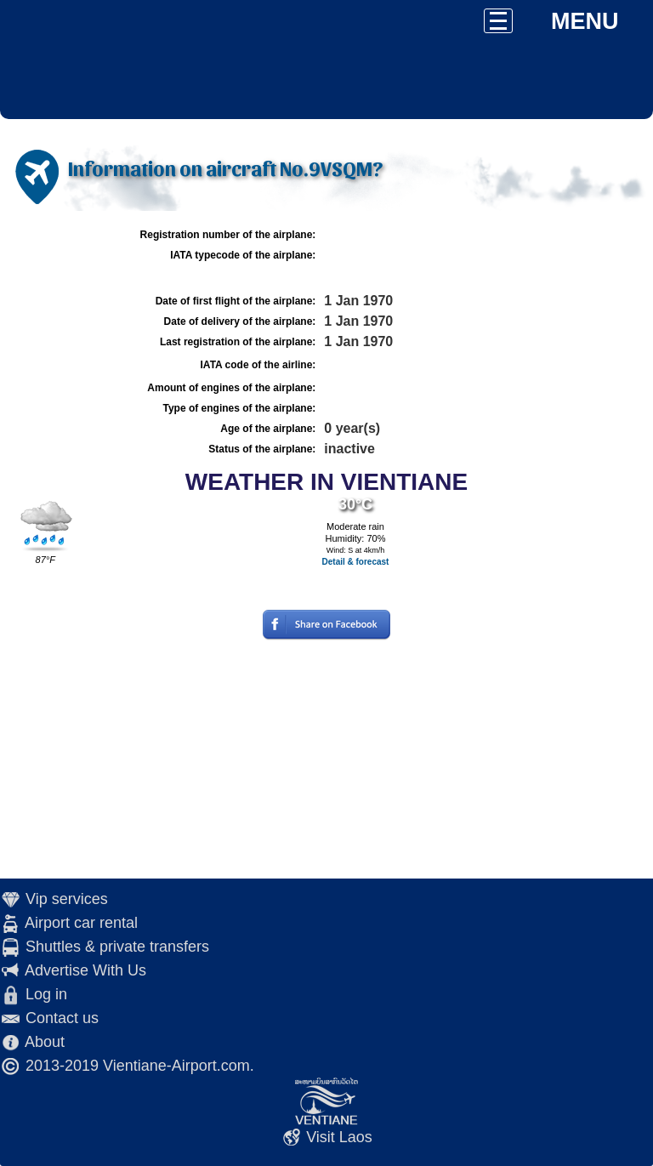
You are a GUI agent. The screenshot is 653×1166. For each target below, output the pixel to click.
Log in (46, 994)
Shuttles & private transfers (117, 946)
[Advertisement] (326, 759)
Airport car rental (81, 922)
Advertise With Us (85, 970)
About (45, 1041)
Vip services (67, 898)
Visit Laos (339, 1137)
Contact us (62, 1018)
